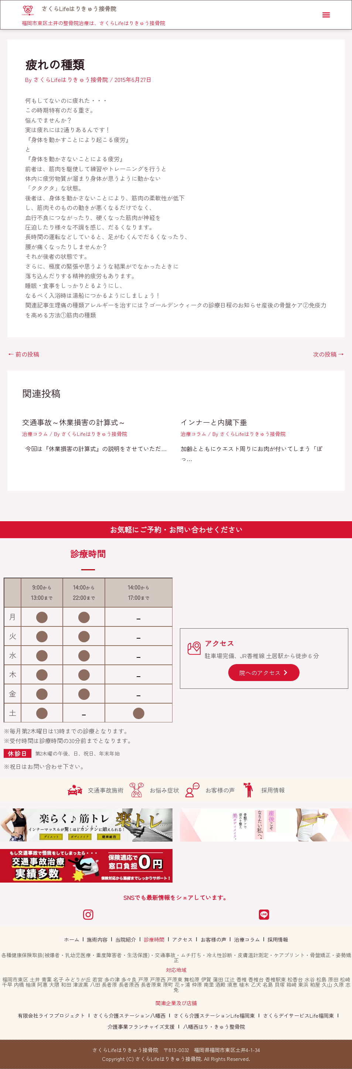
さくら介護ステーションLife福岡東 (214, 1015)
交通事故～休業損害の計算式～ (74, 422)
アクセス (181, 939)
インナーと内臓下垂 (214, 422)
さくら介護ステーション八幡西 (129, 1015)
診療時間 (155, 939)
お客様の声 (211, 939)
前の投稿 (23, 354)
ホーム (78, 939)
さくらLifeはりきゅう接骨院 (79, 8)
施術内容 (102, 939)
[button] (325, 15)
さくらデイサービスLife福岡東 (298, 1015)
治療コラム (35, 433)
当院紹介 (128, 939)
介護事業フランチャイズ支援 (141, 1026)
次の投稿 (328, 354)
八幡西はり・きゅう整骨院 (214, 1026)
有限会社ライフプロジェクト (51, 1015)
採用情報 (272, 939)
